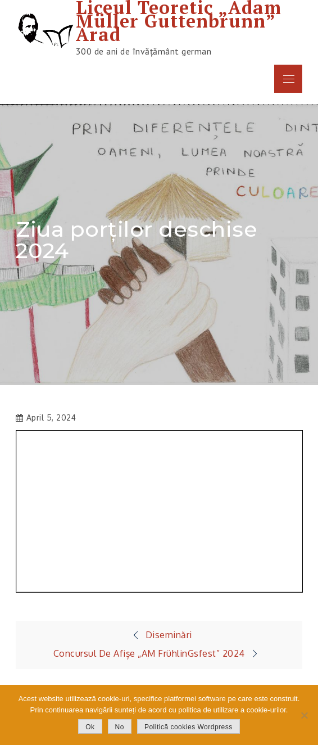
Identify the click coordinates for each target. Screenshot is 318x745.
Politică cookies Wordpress (188, 727)
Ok (89, 727)
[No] (304, 715)
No (119, 727)
